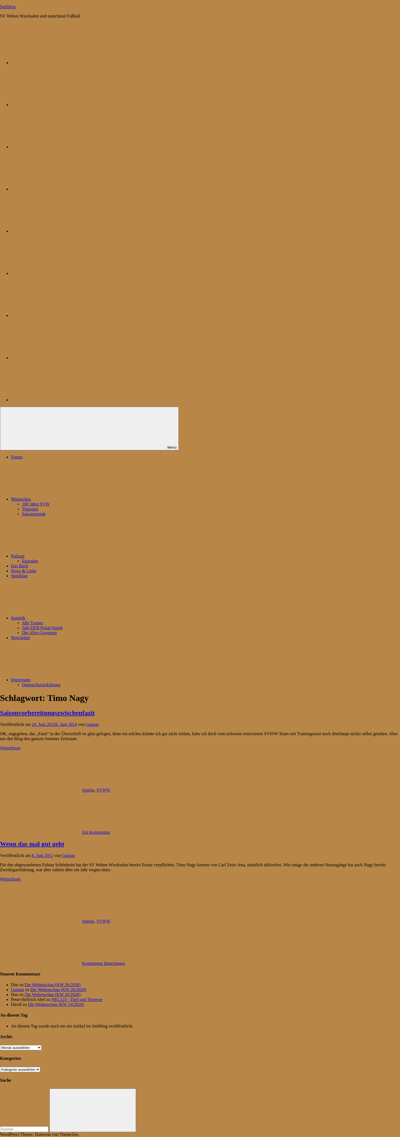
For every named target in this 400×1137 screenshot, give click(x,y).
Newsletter (20, 637)
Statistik (59, 618)
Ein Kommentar (96, 832)
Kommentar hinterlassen (103, 963)
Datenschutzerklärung (41, 684)
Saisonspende (34, 514)
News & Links (23, 570)
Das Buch (19, 566)
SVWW (104, 790)
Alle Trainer (32, 623)
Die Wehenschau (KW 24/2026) (56, 1004)
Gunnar (92, 724)
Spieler (88, 790)
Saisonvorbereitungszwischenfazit (47, 712)
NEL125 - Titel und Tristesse (77, 999)
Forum (17, 457)
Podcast (59, 556)
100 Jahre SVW (36, 504)
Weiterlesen (10, 748)
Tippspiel (30, 509)
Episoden (30, 561)
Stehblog (8, 6)
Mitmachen (62, 499)
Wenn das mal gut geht (32, 843)
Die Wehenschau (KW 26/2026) (53, 984)
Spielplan (19, 575)
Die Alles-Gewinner (39, 632)
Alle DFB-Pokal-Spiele (42, 627)
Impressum (61, 679)
